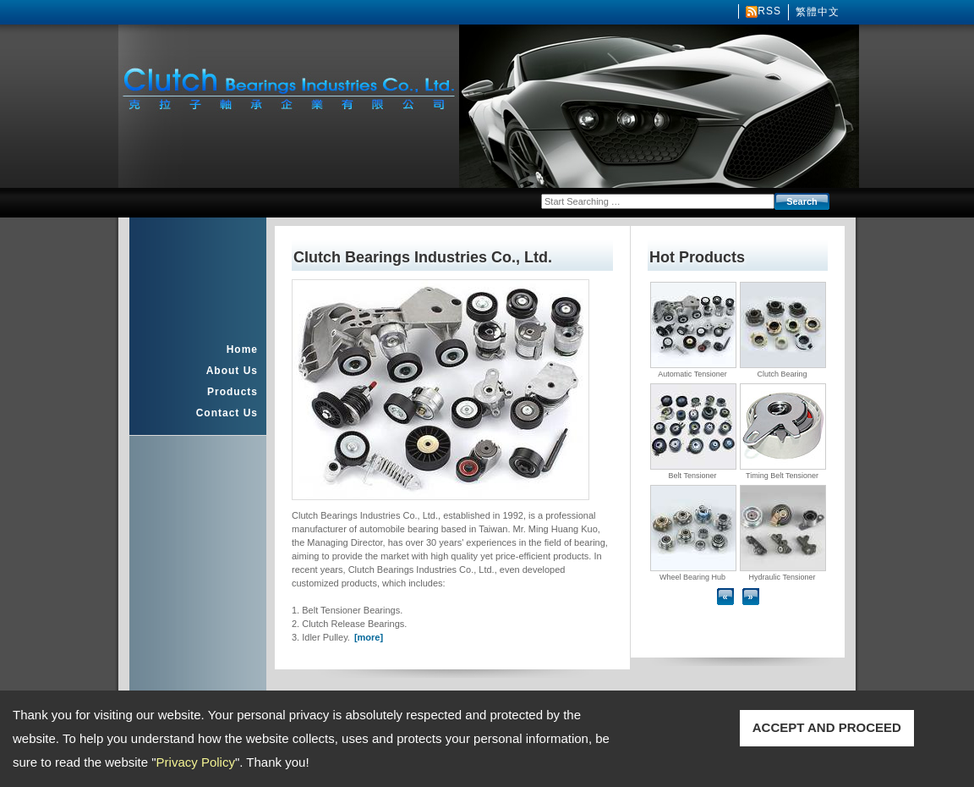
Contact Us (227, 413)
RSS (769, 11)
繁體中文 (818, 12)
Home (242, 349)
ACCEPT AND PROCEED (826, 727)
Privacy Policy (195, 762)
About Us (232, 371)
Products (232, 392)
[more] (368, 637)
